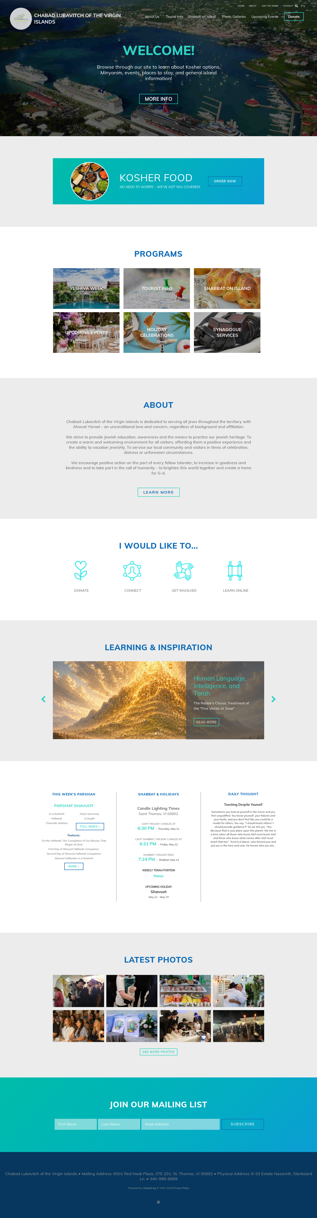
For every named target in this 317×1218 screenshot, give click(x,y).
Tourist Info (174, 17)
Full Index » (90, 826)
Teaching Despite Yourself (243, 805)
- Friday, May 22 (159, 844)
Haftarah (56, 818)
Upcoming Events (264, 17)
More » (73, 866)
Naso (159, 875)
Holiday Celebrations (157, 332)
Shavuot (159, 891)
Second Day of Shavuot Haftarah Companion (74, 853)
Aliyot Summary (89, 813)
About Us (152, 17)
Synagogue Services (227, 332)
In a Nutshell (56, 813)
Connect (132, 590)
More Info (158, 98)
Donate (294, 17)
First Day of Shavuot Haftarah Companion (73, 849)
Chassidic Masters (57, 823)
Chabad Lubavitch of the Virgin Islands (77, 18)
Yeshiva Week (86, 288)
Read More (206, 722)
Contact (288, 5)
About (252, 5)
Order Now (225, 181)
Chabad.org (149, 1188)
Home (241, 5)
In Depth (89, 818)
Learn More (158, 492)
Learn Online (235, 590)
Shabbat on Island (202, 17)
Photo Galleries (234, 17)
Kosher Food (156, 177)
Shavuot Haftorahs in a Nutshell (74, 858)
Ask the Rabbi (270, 5)
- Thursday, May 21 (158, 828)
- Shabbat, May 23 (158, 859)
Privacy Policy (181, 1188)
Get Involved (184, 590)
